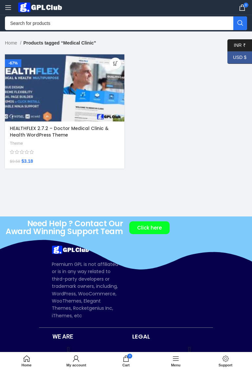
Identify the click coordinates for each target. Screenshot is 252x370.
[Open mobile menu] (8, 7)
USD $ (236, 57)
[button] (68, 349)
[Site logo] (41, 6)
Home (11, 43)
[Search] (126, 23)
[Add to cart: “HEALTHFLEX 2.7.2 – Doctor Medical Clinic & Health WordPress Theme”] (115, 63)
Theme (16, 143)
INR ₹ (236, 45)
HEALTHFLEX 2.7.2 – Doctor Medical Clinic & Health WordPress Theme (60, 131)
